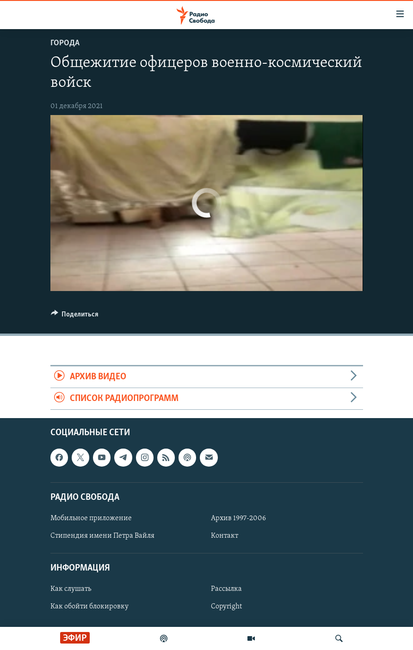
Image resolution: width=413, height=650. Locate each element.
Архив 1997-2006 (238, 518)
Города (65, 43)
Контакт (224, 536)
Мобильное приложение (91, 518)
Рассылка (226, 589)
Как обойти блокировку (89, 607)
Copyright (226, 607)
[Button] (75, 316)
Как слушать (70, 589)
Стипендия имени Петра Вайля (102, 536)
